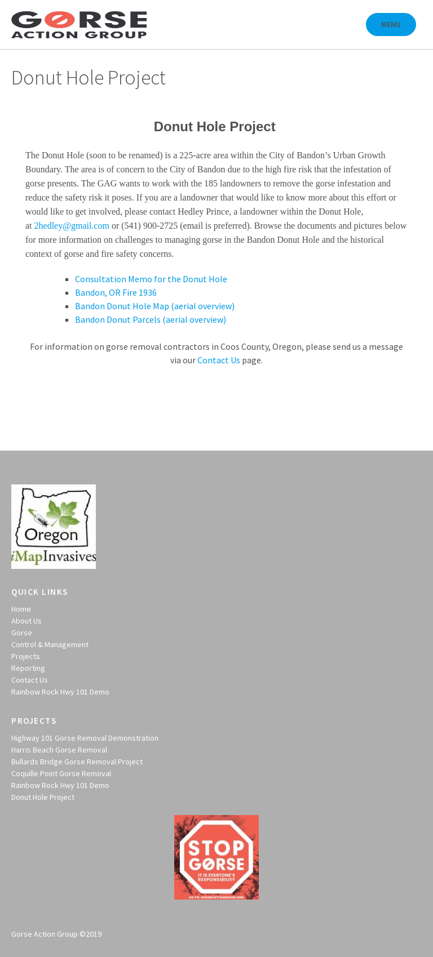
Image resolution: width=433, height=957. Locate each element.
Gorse (21, 632)
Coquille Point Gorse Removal (61, 773)
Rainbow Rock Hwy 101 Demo (60, 692)
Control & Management (50, 644)
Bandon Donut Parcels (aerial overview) (150, 319)
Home (21, 609)
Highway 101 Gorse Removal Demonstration (84, 738)
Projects (25, 656)
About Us (26, 621)
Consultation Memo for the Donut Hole (151, 278)
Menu (391, 24)
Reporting (28, 668)
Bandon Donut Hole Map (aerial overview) (155, 305)
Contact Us (219, 360)
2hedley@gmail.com (71, 225)
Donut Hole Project (42, 797)
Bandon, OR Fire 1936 (116, 292)
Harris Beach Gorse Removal (59, 750)
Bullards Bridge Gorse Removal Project (77, 761)
